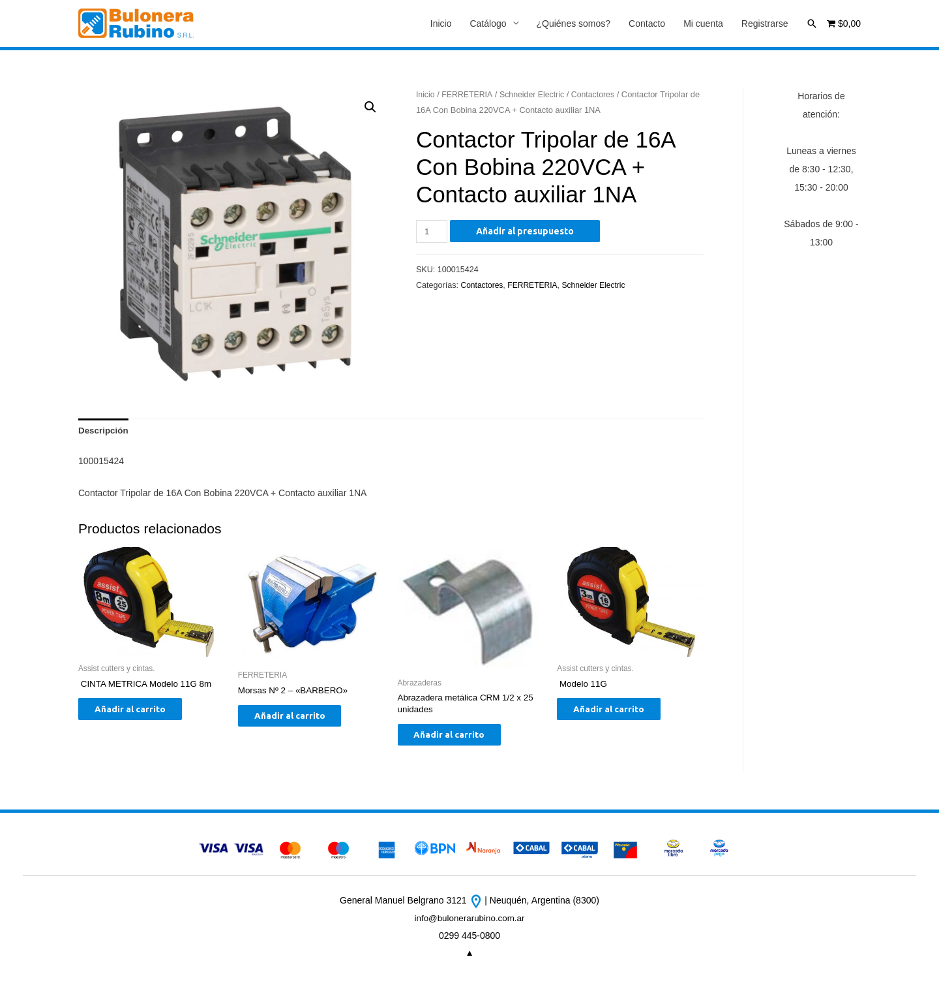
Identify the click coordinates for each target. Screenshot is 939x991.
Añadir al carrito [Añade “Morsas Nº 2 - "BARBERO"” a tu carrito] (299, 721)
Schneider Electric (536, 95)
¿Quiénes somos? (574, 24)
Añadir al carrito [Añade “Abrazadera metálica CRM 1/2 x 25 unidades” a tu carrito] (459, 739)
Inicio (441, 24)
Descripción (104, 433)
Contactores (599, 95)
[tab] (104, 433)
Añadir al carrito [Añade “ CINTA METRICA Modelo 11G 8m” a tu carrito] (139, 713)
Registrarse (764, 24)
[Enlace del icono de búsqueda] (812, 23)
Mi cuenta (703, 24)
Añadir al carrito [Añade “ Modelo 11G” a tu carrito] (618, 713)
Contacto (647, 24)
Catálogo (488, 24)
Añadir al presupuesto (527, 232)
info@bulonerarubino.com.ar (470, 924)
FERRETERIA (469, 95)
